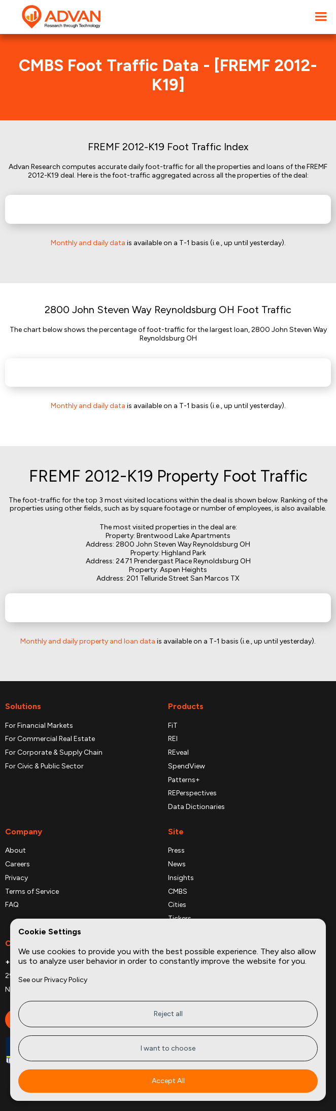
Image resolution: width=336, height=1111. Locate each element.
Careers (17, 864)
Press (176, 851)
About (15, 851)
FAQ (12, 905)
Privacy (16, 878)
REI (173, 739)
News (177, 864)
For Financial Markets (39, 726)
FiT (173, 726)
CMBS (177, 892)
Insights (181, 878)
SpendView (186, 766)
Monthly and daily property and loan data (87, 641)
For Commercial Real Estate (50, 739)
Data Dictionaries (196, 807)
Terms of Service (32, 892)
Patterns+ (184, 780)
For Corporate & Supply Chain (54, 753)
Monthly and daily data (88, 243)
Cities (177, 905)
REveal (178, 753)
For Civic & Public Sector (44, 766)
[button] (321, 17)
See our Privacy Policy (52, 979)
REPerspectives (192, 793)
